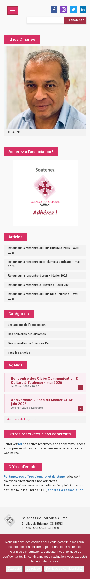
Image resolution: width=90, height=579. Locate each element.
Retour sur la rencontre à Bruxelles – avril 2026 (39, 285)
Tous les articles (19, 352)
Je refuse (33, 568)
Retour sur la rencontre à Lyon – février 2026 (37, 275)
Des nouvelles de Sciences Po (28, 343)
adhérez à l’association (65, 490)
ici (20, 444)
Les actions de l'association (27, 324)
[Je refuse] (84, 556)
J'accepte (14, 568)
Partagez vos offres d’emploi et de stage (34, 476)
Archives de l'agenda (21, 419)
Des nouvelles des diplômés (27, 334)
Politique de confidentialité (64, 568)
